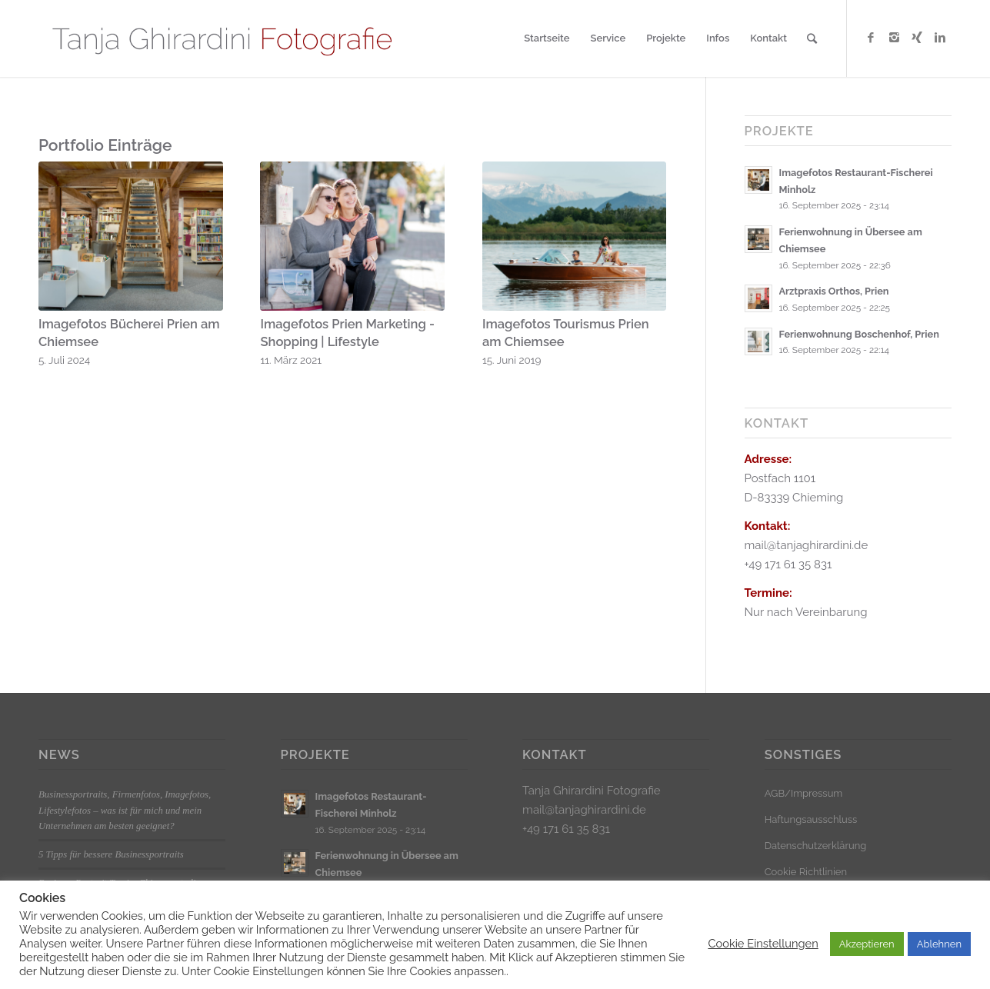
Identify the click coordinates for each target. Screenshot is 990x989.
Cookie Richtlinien (806, 871)
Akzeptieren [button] (867, 944)
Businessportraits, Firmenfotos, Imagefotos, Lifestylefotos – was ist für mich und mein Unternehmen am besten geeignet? (124, 810)
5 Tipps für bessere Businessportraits (111, 854)
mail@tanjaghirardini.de (584, 810)
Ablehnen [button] (939, 944)
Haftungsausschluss (811, 819)
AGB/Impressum (804, 793)
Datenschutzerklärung (816, 845)
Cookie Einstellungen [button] (763, 943)
